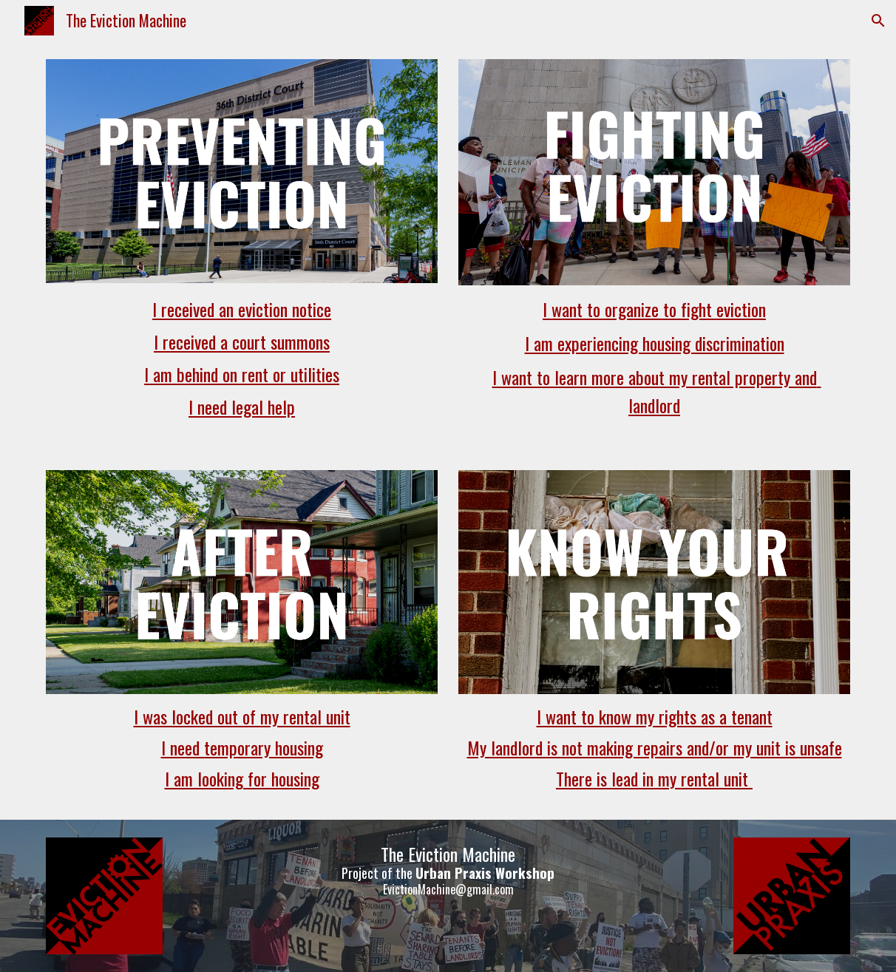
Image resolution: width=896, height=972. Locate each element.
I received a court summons (242, 341)
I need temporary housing (242, 747)
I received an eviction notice (241, 309)
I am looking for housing (242, 778)
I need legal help (242, 406)
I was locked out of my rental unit (242, 716)
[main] (242, 359)
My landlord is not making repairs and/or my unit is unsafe (654, 747)
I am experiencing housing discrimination (654, 343)
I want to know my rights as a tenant (655, 716)
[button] (878, 20)
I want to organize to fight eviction (654, 309)
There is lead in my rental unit (654, 778)
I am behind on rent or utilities (241, 374)
